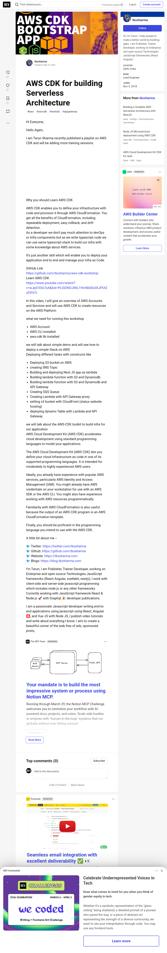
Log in (132, 4)
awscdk (41, 112)
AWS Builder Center (140, 214)
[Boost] (8, 111)
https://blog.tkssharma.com (61, 561)
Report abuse (77, 785)
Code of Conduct (57, 785)
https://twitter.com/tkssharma (64, 546)
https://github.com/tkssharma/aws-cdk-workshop (62, 273)
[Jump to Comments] (8, 87)
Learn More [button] (142, 248)
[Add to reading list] (8, 100)
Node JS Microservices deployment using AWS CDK (142, 137)
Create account (151, 4)
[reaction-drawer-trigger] (8, 74)
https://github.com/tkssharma (64, 551)
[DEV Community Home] (7, 4)
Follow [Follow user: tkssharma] (142, 28)
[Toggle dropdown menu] (105, 641)
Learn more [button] (121, 941)
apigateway (69, 112)
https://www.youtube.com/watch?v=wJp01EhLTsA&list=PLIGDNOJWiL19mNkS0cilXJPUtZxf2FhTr (66, 288)
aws (30, 112)
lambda (54, 112)
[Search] (17, 5)
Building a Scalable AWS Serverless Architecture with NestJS (142, 114)
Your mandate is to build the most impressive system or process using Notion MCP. (66, 691)
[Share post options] (8, 123)
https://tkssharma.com (60, 556)
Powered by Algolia (112, 5)
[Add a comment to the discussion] (70, 773)
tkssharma (41, 61)
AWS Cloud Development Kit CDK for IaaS (142, 156)
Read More (34, 739)
